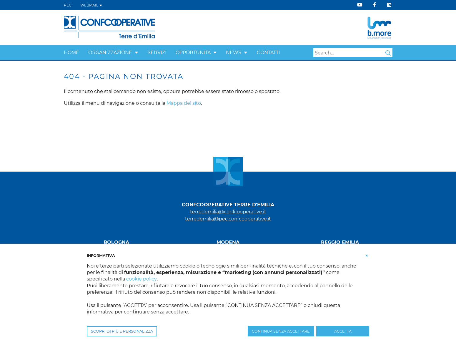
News (233, 52)
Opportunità (193, 52)
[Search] (352, 52)
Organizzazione (110, 52)
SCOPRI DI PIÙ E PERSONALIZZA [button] (122, 331)
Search (388, 53)
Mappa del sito (184, 103)
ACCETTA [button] (343, 331)
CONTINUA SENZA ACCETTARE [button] (281, 331)
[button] (136, 52)
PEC (67, 5)
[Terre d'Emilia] (109, 27)
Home (71, 52)
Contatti (268, 52)
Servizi (157, 52)
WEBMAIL (91, 5)
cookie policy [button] (141, 279)
